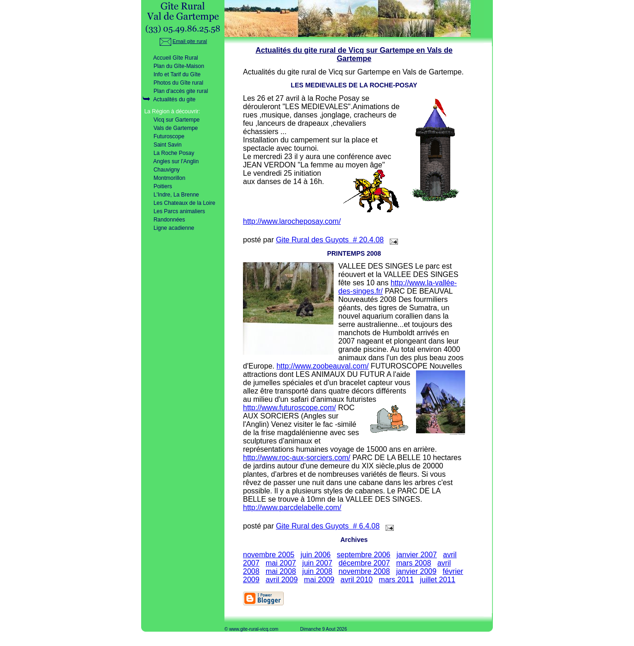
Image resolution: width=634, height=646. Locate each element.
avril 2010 (357, 580)
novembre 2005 (268, 555)
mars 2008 (413, 563)
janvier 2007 (417, 555)
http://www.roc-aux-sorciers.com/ (296, 457)
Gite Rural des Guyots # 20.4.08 (330, 240)
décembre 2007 (364, 563)
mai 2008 (281, 571)
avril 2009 (282, 580)
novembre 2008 (364, 571)
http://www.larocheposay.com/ (292, 221)
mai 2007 (281, 563)
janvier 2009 (416, 571)
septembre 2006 (364, 555)
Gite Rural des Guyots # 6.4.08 (327, 526)
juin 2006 (316, 555)
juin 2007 (317, 563)
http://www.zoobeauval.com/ (322, 366)
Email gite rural (183, 41)
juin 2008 (317, 571)
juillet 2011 (437, 580)
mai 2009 (319, 580)
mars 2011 (396, 580)
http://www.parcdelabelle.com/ (292, 507)
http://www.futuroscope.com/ (289, 408)
